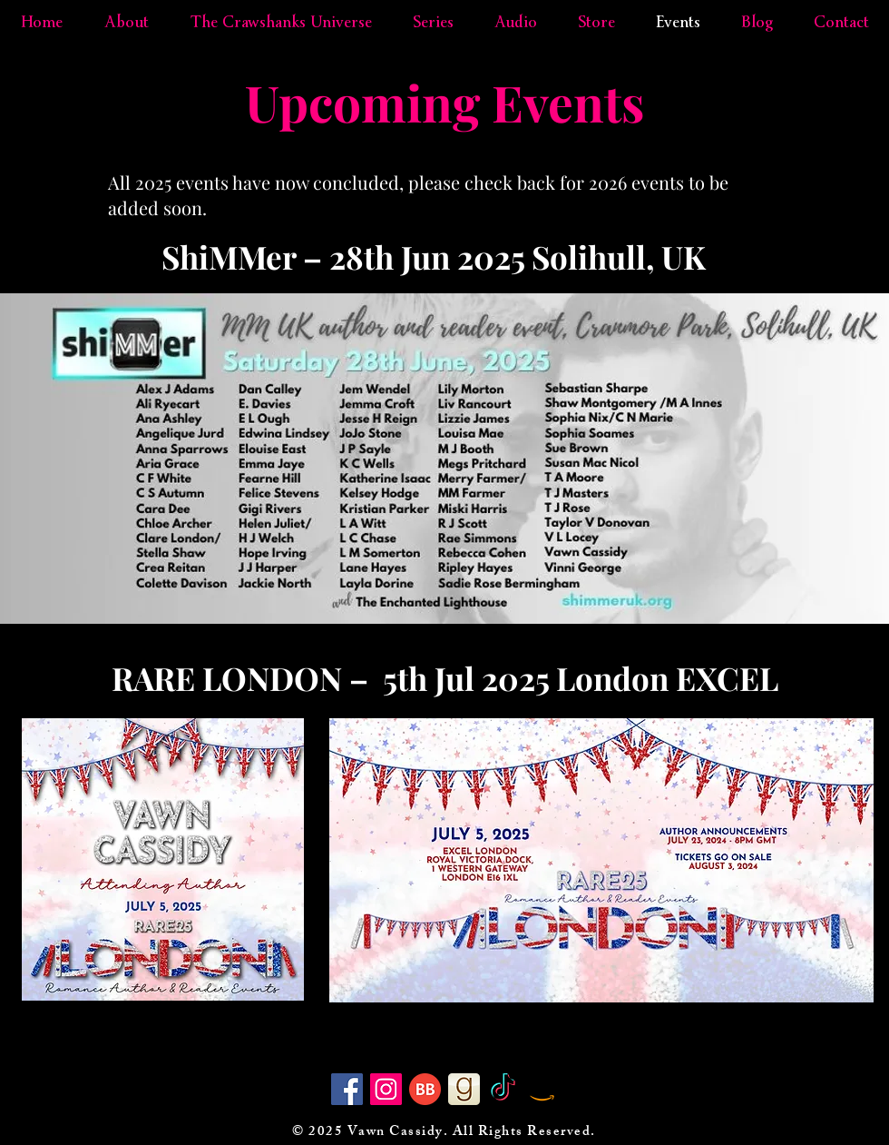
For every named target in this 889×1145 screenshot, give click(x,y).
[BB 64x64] (425, 1089)
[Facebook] (347, 1089)
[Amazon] (542, 1089)
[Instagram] (386, 1089)
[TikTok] (503, 1089)
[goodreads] (464, 1089)
